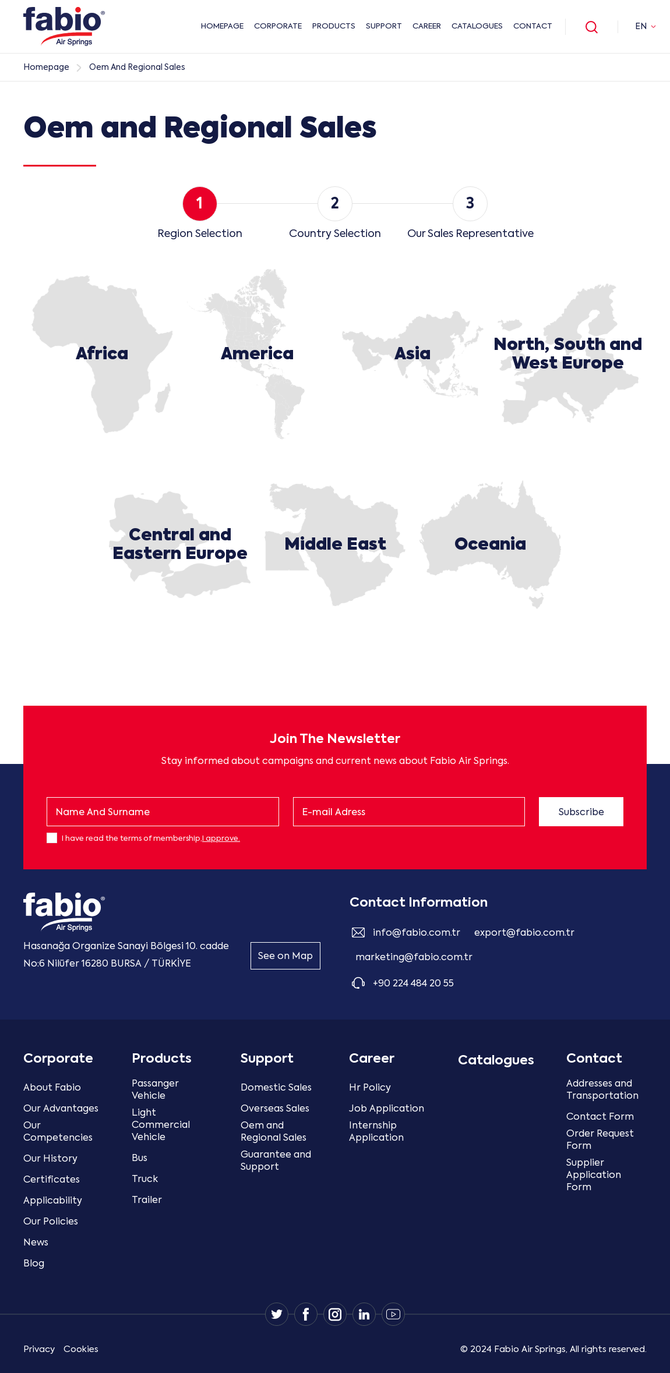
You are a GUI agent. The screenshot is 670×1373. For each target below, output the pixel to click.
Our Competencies (58, 1132)
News (35, 1243)
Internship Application (376, 1132)
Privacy (39, 1349)
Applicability (52, 1201)
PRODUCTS (333, 26)
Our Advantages (60, 1109)
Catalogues (477, 26)
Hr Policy (370, 1088)
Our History (50, 1159)
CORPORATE (278, 26)
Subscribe (581, 813)
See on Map (285, 956)
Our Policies (50, 1222)
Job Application (386, 1109)
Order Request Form (600, 1140)
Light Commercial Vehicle (161, 1125)
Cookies (81, 1349)
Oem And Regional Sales (137, 67)
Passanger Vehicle (155, 1090)
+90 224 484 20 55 (413, 984)
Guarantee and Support (276, 1161)
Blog (33, 1264)
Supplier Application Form (593, 1175)
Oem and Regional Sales (273, 1132)
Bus (139, 1158)
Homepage (46, 67)
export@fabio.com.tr (524, 933)
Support (384, 26)
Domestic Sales (276, 1088)
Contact (532, 26)
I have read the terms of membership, (151, 839)
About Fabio (52, 1088)
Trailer (147, 1200)
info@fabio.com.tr (416, 933)
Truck (145, 1179)
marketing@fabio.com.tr (413, 957)
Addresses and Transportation (602, 1090)
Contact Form (600, 1117)
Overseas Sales (275, 1109)
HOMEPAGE (222, 26)
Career (426, 26)
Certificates (51, 1180)
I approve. (221, 839)
